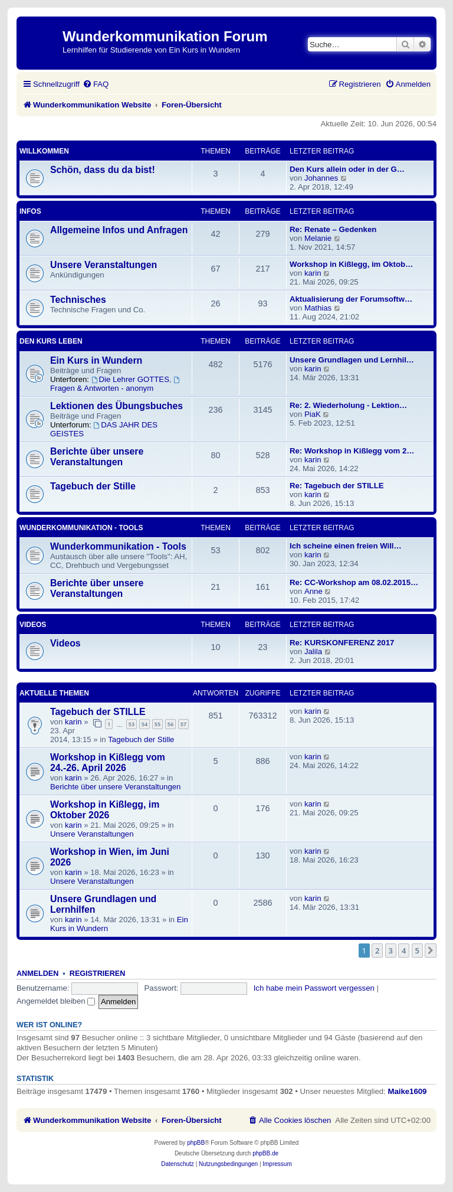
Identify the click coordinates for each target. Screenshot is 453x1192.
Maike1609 (407, 1091)
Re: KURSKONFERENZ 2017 (342, 642)
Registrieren (97, 973)
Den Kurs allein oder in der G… (347, 169)
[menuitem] (96, 84)
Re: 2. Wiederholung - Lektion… (348, 405)
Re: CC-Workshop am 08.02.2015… (354, 582)
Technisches (78, 300)
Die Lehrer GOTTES (130, 379)
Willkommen (44, 151)
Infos (30, 211)
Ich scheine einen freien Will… (346, 545)
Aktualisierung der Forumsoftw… (351, 299)
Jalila (313, 651)
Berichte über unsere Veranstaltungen (96, 456)
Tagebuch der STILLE (98, 712)
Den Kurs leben (51, 341)
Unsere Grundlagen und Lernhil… (352, 359)
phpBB (196, 1142)
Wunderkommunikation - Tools (81, 528)
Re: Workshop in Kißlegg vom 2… (352, 450)
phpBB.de (265, 1153)
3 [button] (391, 950)
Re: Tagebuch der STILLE (337, 485)
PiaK (312, 414)
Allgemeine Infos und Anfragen (119, 230)
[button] (430, 950)
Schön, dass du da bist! (102, 170)
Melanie (317, 238)
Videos (32, 625)
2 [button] (377, 950)
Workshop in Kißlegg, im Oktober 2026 (104, 809)
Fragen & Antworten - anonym (115, 385)
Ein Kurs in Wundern (96, 360)
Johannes (321, 178)
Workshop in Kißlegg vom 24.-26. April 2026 (107, 762)
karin (312, 273)
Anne (313, 591)
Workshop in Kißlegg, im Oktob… (351, 264)
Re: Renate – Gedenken (333, 229)
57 (183, 724)
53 (131, 724)
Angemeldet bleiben (56, 1001)
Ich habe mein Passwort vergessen (314, 988)
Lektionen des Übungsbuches (116, 406)
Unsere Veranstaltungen (103, 265)
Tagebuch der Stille (93, 486)
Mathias (317, 307)
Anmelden (37, 973)
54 (144, 724)
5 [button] (417, 950)
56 (170, 724)
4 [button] (404, 950)
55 (157, 724)
